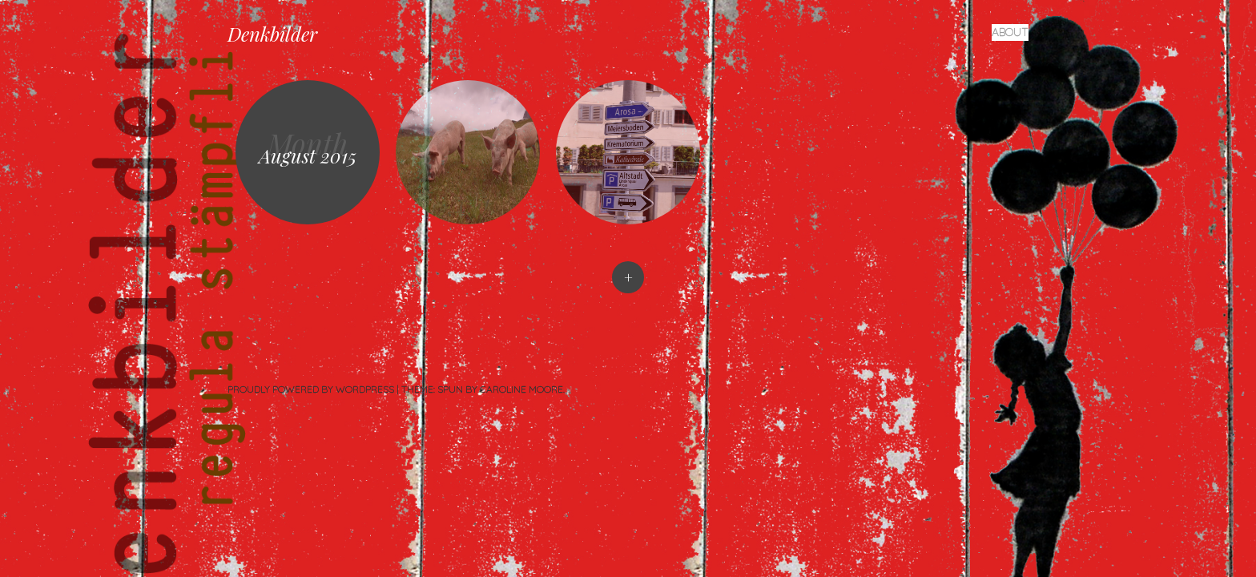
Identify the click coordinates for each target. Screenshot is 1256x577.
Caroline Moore (521, 389)
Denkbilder (272, 33)
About (1010, 32)
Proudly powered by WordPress (310, 389)
